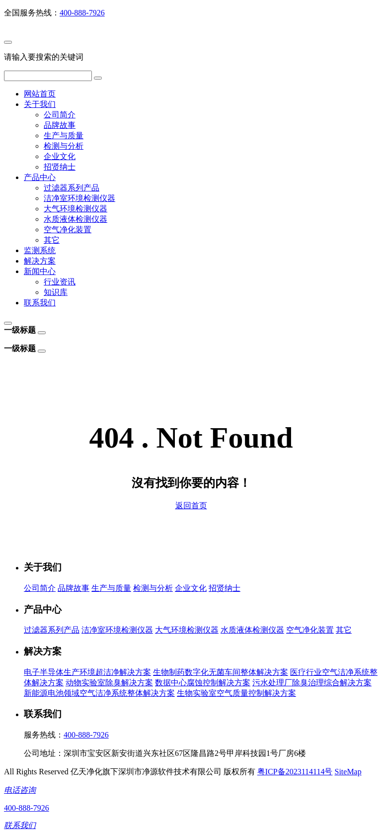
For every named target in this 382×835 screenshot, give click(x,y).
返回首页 (191, 505)
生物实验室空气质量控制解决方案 (236, 693)
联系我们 (40, 302)
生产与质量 (63, 135)
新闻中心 (40, 271)
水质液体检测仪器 (75, 219)
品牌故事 (60, 125)
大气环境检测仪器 (75, 208)
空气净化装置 (67, 229)
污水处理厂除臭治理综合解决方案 (312, 682)
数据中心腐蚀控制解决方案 (202, 682)
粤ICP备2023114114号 (295, 771)
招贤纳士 (60, 167)
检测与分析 (63, 146)
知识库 (56, 292)
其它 (52, 240)
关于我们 (40, 104)
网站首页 (40, 94)
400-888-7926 (82, 12)
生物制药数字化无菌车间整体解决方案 (220, 672)
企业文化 (60, 156)
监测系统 (40, 250)
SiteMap (347, 771)
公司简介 (60, 114)
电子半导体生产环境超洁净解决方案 (87, 672)
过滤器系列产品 (71, 188)
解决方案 (40, 261)
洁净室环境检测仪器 (79, 198)
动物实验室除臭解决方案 (109, 682)
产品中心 (40, 177)
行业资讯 (60, 282)
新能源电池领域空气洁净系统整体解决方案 (99, 693)
